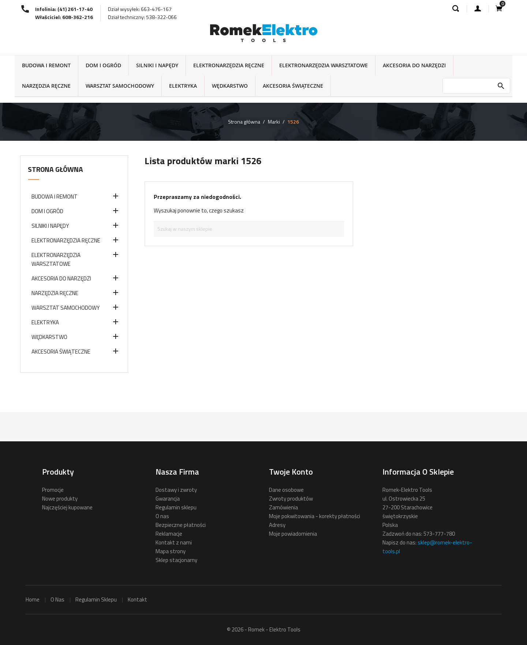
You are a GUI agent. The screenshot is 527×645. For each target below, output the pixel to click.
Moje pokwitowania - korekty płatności (314, 516)
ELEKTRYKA (183, 85)
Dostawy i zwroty (176, 490)
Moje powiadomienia (293, 533)
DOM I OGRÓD (103, 65)
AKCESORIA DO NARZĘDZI (414, 65)
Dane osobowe (286, 490)
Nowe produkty (60, 498)
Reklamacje (169, 533)
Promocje (53, 490)
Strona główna (55, 169)
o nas (57, 599)
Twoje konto (291, 471)
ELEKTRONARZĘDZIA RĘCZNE (228, 65)
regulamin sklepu (96, 599)
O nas (162, 516)
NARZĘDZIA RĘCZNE (46, 85)
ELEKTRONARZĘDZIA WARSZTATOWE (323, 65)
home (33, 599)
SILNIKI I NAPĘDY (157, 65)
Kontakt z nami (174, 542)
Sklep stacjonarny (176, 560)
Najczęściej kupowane (67, 507)
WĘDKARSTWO (230, 85)
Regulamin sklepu (176, 507)
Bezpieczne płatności (181, 525)
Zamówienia (283, 507)
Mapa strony (171, 551)
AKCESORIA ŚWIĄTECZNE (293, 85)
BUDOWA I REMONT (46, 65)
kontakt (137, 599)
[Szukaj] (249, 229)
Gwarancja (168, 498)
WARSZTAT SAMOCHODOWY (120, 85)
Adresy (277, 525)
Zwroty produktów (291, 498)
